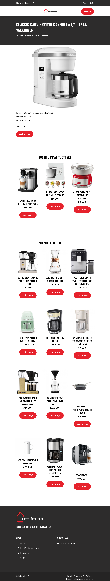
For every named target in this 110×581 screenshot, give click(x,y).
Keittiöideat (25, 553)
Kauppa (87, 11)
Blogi (22, 557)
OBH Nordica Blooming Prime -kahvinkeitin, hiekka (28, 280)
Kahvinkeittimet (41, 36)
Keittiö (23, 543)
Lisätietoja (24, 134)
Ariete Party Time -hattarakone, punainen (82, 195)
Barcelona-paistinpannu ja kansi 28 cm (82, 409)
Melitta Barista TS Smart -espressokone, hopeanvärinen (82, 280)
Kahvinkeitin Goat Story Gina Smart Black (55, 401)
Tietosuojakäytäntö (74, 579)
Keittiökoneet (25, 36)
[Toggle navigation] (19, 11)
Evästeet (89, 576)
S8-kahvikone (82, 475)
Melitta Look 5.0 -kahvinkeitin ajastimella (55, 469)
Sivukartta (88, 579)
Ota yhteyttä (79, 576)
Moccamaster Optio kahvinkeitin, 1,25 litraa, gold (28, 401)
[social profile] (33, 3)
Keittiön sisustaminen (29, 548)
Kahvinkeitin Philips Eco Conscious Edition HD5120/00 (82, 340)
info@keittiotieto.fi (86, 3)
